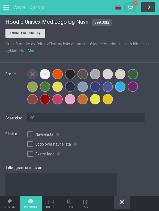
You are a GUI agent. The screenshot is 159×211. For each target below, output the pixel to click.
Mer (31, 50)
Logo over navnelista (49, 144)
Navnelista (40, 134)
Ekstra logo (41, 154)
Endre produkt (25, 34)
